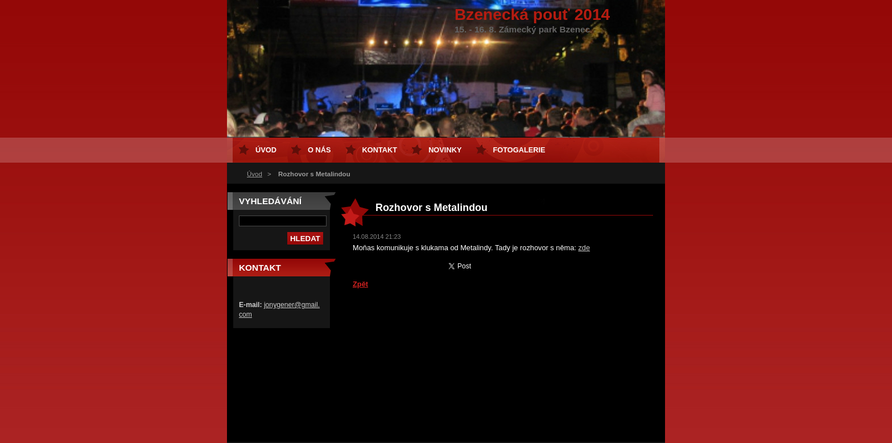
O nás (319, 150)
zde (584, 247)
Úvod (254, 174)
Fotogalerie (519, 150)
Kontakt (380, 150)
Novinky (444, 150)
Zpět (360, 284)
